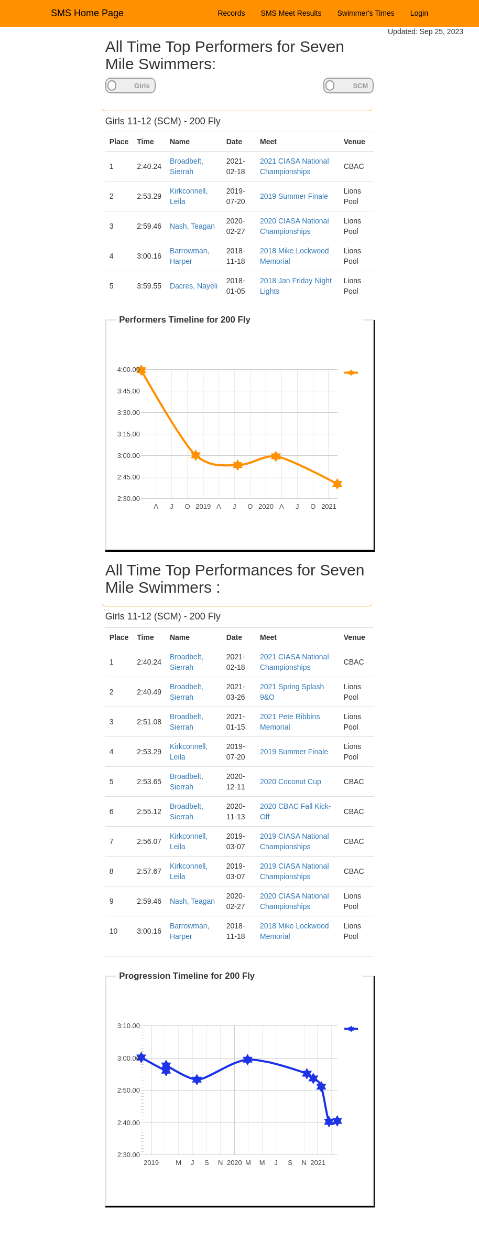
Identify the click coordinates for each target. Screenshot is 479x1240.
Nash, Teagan (192, 226)
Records (231, 13)
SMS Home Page (87, 13)
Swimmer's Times (366, 13)
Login (419, 13)
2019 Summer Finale (294, 196)
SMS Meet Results (291, 13)
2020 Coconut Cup (290, 781)
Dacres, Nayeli (193, 286)
